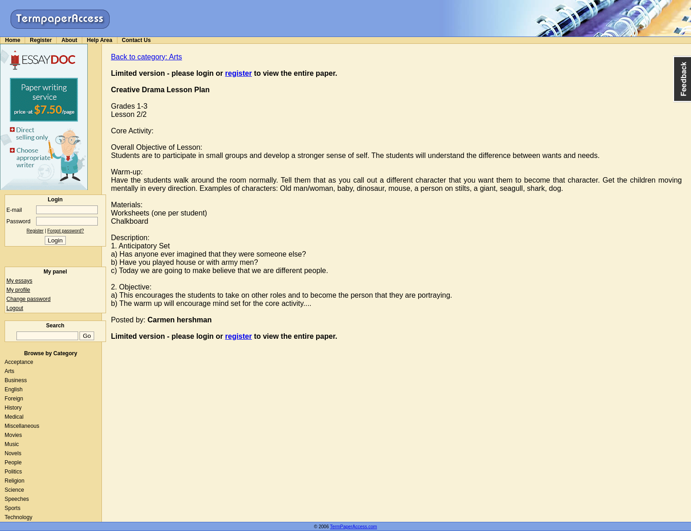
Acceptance (19, 362)
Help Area (99, 40)
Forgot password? (66, 230)
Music (12, 444)
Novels (13, 453)
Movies (13, 435)
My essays (19, 281)
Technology (18, 517)
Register (41, 40)
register (238, 73)
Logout (14, 308)
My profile (18, 290)
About (69, 40)
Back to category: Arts (146, 57)
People (13, 462)
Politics (13, 471)
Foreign (14, 398)
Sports (13, 508)
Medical (14, 417)
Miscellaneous (22, 426)
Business (16, 380)
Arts (9, 371)
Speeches (17, 499)
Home (12, 40)
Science (14, 490)
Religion (14, 481)
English (13, 389)
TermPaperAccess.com (353, 526)
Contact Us (136, 40)
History (13, 408)
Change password (28, 299)
